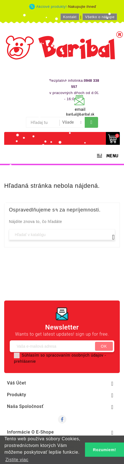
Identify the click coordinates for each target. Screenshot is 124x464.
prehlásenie (25, 361)
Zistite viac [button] (16, 459)
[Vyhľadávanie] (62, 234)
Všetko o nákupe (100, 17)
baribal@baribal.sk (80, 114)
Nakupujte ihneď (82, 6)
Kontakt (69, 17)
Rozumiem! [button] (104, 450)
